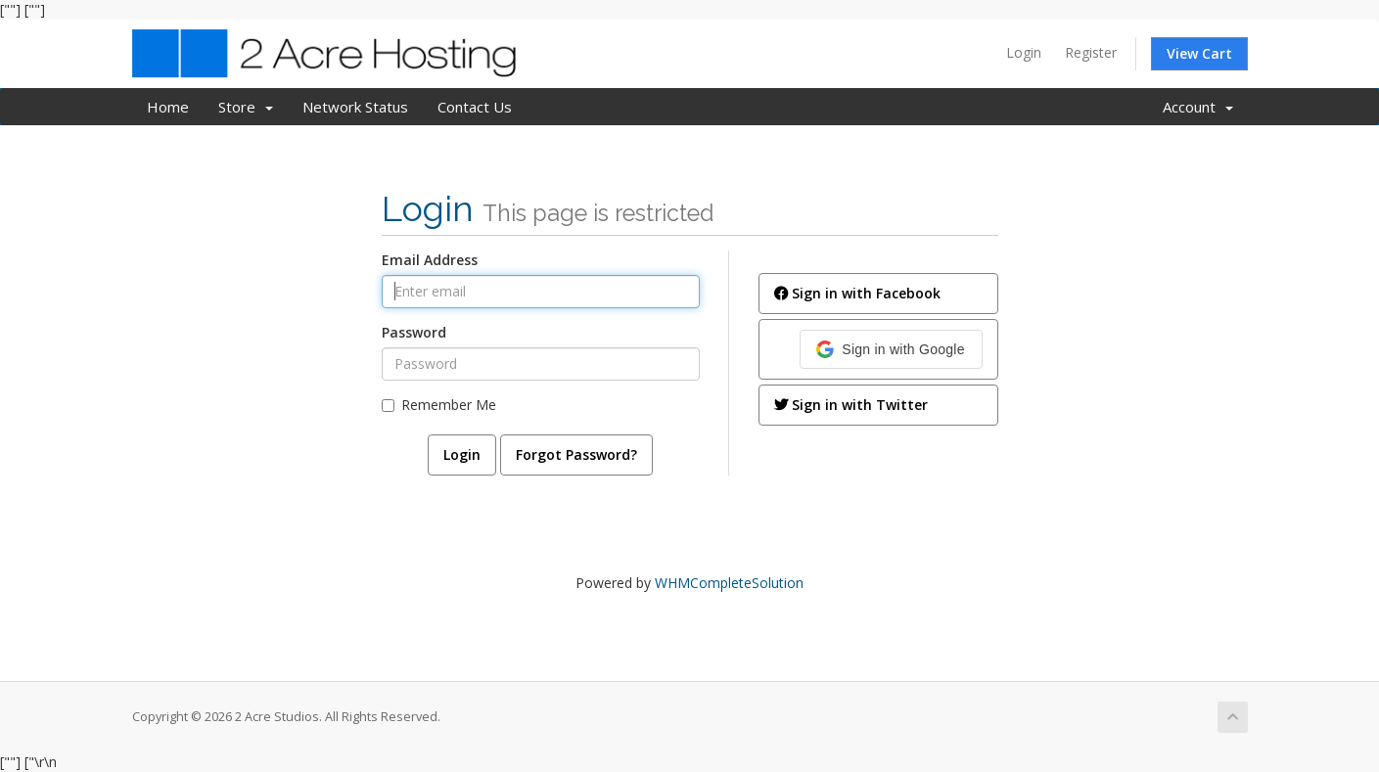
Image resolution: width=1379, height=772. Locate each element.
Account (1198, 106)
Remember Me (439, 404)
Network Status (355, 106)
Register (1091, 52)
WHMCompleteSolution (729, 582)
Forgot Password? (576, 454)
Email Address (430, 259)
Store (245, 106)
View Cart (1199, 53)
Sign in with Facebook (857, 293)
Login (1023, 52)
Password (414, 332)
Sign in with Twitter (851, 404)
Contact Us (474, 106)
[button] (891, 349)
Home (168, 106)
